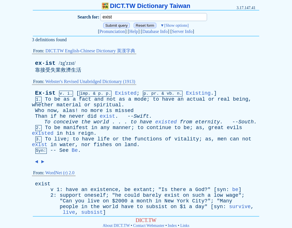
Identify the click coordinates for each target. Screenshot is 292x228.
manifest (75, 127)
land (130, 145)
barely (152, 195)
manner (122, 127)
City (198, 201)
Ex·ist (45, 93)
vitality (186, 139)
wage (232, 195)
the (85, 122)
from (186, 122)
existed (166, 122)
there (178, 189)
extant (143, 189)
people (69, 207)
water (67, 145)
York (183, 201)
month (144, 201)
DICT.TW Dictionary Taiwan (146, 5)
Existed (126, 93)
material (68, 105)
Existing (198, 93)
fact (85, 99)
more (96, 110)
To (48, 99)
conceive (66, 122)
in (94, 127)
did (92, 116)
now (51, 110)
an (180, 99)
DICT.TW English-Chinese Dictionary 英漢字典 (90, 50)
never (76, 116)
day (199, 207)
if (53, 116)
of (168, 139)
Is (164, 189)
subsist (157, 207)
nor (85, 145)
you (79, 201)
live (60, 139)
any (105, 127)
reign (86, 133)
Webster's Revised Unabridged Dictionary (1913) (90, 81)
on (118, 145)
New (169, 201)
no (84, 110)
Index (172, 225)
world (101, 122)
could (132, 195)
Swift (141, 116)
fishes (103, 145)
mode (140, 99)
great (216, 127)
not (111, 99)
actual (196, 99)
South (246, 122)
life (103, 139)
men (222, 139)
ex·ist (45, 63)
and (99, 99)
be (57, 99)
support (70, 195)
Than (41, 116)
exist (107, 116)
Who (39, 110)
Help (133, 31)
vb (169, 93)
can (234, 139)
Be (75, 150)
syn (221, 189)
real (224, 99)
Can (67, 201)
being (240, 99)
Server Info (182, 31)
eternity (207, 122)
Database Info (155, 31)
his (70, 133)
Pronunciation (112, 31)
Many (226, 201)
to (156, 99)
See (63, 150)
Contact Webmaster (148, 225)
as (66, 99)
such (198, 195)
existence (104, 189)
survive (240, 207)
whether (43, 105)
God (199, 189)
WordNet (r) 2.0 (59, 172)
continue (159, 127)
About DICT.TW (116, 225)
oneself (95, 195)
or (211, 99)
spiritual (107, 105)
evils (234, 127)
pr (153, 93)
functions (148, 139)
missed (124, 110)
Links (184, 225)
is (109, 110)
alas (69, 110)
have (168, 99)
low (218, 195)
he (63, 116)
